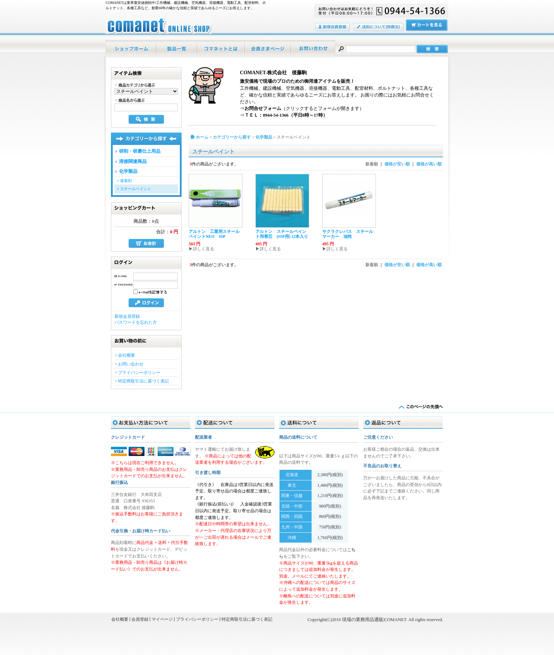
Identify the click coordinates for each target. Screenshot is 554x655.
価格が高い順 (429, 164)
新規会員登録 (127, 316)
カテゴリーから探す (232, 137)
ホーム (131, 49)
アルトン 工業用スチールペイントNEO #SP (214, 234)
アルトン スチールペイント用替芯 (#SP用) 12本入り (281, 234)
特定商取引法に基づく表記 (143, 381)
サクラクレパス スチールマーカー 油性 (347, 234)
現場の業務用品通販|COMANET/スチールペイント (159, 25)
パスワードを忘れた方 (135, 322)
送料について (379, 27)
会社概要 (126, 355)
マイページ (268, 49)
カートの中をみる (427, 25)
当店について (221, 49)
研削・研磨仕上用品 (139, 151)
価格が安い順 (397, 164)
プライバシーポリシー (139, 372)
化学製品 (128, 171)
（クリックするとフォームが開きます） (304, 108)
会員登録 (332, 27)
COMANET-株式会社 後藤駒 (273, 72)
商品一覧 (177, 49)
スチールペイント (135, 189)
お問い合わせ (313, 49)
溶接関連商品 (133, 161)
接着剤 (126, 181)
